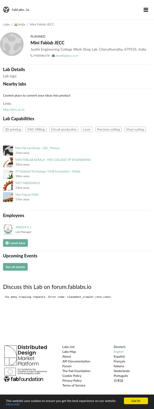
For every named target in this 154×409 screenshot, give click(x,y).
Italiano (119, 366)
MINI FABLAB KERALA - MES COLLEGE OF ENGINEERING (53, 159)
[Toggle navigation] (146, 9)
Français (119, 361)
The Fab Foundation (76, 371)
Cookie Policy (71, 375)
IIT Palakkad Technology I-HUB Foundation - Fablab (47, 171)
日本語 (118, 380)
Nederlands (122, 371)
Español (119, 356)
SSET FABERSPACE (27, 183)
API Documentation (76, 361)
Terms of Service (73, 385)
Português (121, 375)
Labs (6, 24)
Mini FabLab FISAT (27, 194)
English (119, 351)
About (66, 356)
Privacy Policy (72, 380)
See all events (15, 267)
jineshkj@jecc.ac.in (67, 55)
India (19, 24)
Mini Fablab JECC (42, 24)
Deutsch (120, 347)
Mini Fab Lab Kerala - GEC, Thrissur (37, 148)
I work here (15, 243)
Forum (66, 366)
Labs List (68, 347)
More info (13, 404)
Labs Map (69, 351)
